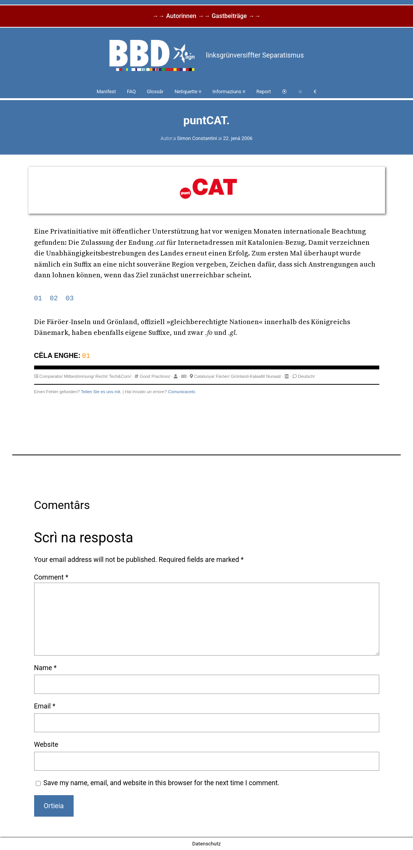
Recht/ (101, 376)
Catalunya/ (204, 376)
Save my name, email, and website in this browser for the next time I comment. (161, 783)
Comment (51, 577)
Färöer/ (223, 376)
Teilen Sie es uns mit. (101, 391)
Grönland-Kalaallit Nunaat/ (256, 376)
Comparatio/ (51, 376)
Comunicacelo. (182, 391)
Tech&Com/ (120, 376)
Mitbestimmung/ (79, 376)
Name (45, 668)
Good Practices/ (155, 376)
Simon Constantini (197, 138)
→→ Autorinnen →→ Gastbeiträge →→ (206, 16)
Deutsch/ (306, 376)
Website (46, 744)
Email (45, 706)
